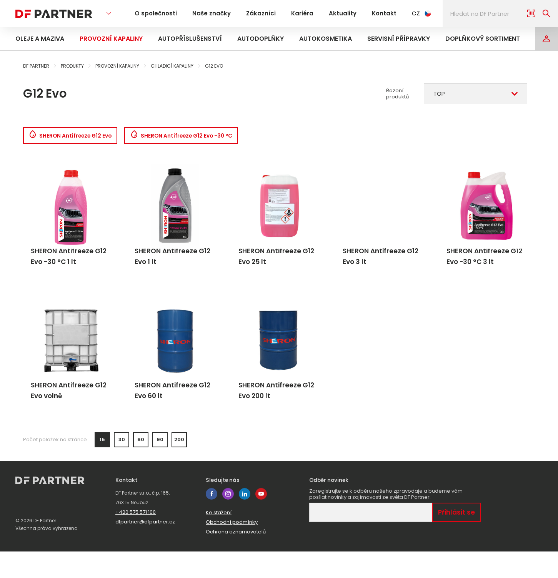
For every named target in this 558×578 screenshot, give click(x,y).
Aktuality (330, 13)
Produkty (72, 66)
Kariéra (293, 13)
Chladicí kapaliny (172, 66)
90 (160, 466)
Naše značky (207, 13)
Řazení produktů (397, 94)
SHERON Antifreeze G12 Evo (77, 137)
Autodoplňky (260, 38)
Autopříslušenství (190, 38)
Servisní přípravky (398, 38)
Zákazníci (254, 13)
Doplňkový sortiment (482, 38)
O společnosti (154, 13)
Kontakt (369, 13)
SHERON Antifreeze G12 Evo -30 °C (206, 137)
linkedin (244, 520)
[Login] (546, 38)
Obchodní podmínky (232, 548)
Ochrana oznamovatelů (236, 558)
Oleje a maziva (39, 38)
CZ (405, 13)
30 (121, 466)
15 (102, 466)
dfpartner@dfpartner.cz (145, 548)
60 (140, 466)
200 (179, 466)
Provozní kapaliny (111, 38)
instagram (228, 520)
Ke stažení (219, 539)
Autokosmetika (325, 38)
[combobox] (475, 93)
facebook (211, 520)
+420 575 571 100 (135, 538)
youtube (261, 520)
